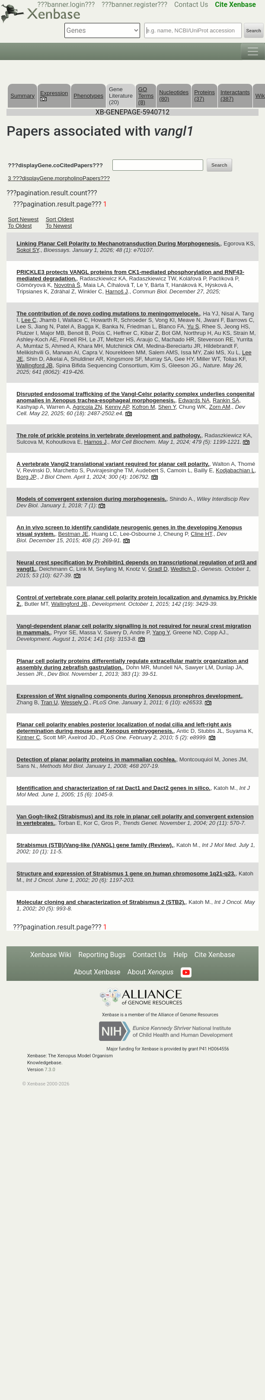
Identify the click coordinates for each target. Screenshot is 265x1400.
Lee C (28, 320)
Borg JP (26, 477)
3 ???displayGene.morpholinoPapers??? (59, 178)
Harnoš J (116, 291)
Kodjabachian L (235, 470)
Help (180, 955)
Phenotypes (88, 95)
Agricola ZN (87, 407)
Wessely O (74, 702)
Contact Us (191, 4)
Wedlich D (183, 569)
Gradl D (158, 569)
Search (253, 31)
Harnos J (95, 442)
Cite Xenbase (215, 955)
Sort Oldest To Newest (60, 222)
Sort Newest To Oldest (23, 222)
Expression (54, 95)
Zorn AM (219, 407)
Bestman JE (73, 534)
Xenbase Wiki (51, 955)
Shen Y (167, 407)
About (151, 972)
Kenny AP (117, 407)
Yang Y (160, 632)
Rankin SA (226, 400)
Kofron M (143, 407)
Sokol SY (27, 250)
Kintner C (28, 737)
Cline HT (201, 534)
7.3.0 (50, 1069)
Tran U (49, 702)
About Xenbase (96, 972)
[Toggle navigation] (253, 51)
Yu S (193, 326)
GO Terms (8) (145, 95)
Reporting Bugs (101, 955)
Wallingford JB (34, 365)
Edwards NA (194, 400)
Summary (22, 95)
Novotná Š (67, 285)
